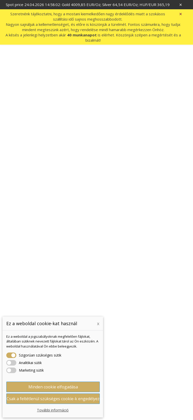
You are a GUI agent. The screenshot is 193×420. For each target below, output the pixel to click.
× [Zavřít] (180, 5)
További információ (53, 410)
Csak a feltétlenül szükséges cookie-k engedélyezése (53, 398)
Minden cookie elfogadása (53, 387)
